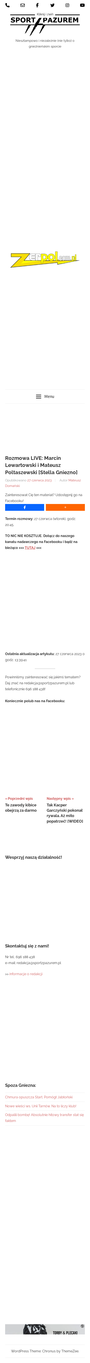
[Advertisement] (45, 180)
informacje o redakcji (26, 974)
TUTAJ (30, 548)
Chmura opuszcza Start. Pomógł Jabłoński (39, 1097)
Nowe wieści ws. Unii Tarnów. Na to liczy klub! (40, 1106)
